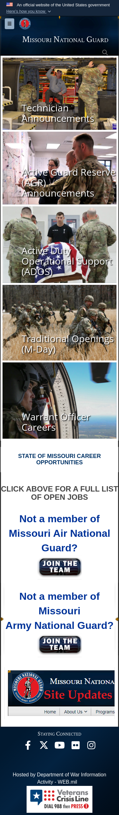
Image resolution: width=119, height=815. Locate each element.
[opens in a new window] (28, 746)
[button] (29, 11)
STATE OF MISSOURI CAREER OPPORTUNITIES (59, 459)
